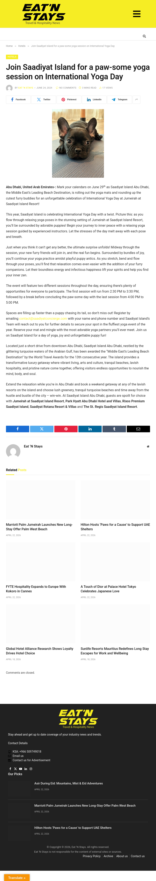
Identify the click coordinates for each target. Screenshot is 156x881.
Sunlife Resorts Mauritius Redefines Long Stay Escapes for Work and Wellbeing (115, 651)
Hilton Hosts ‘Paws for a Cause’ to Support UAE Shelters (115, 527)
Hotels (12, 56)
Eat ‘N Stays (25, 87)
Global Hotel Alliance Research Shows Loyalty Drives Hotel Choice (39, 651)
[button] (137, 15)
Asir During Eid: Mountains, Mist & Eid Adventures (68, 783)
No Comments (66, 87)
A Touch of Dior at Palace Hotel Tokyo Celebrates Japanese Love (108, 589)
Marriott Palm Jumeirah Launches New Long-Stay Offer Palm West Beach (39, 527)
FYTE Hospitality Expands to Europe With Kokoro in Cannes (36, 589)
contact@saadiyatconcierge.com (43, 319)
